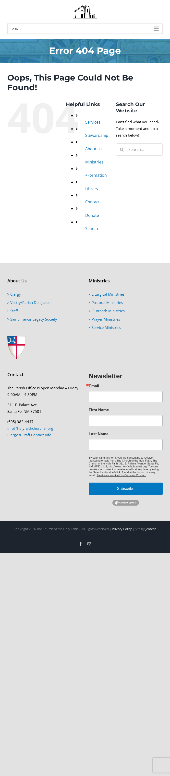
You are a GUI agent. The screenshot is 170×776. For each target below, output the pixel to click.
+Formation (96, 175)
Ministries (94, 162)
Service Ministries (106, 327)
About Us (93, 148)
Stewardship (96, 135)
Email (94, 386)
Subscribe (125, 488)
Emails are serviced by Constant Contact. (121, 475)
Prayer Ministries (106, 319)
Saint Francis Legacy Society (33, 319)
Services (92, 122)
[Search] (122, 149)
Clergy (15, 294)
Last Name (99, 434)
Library (91, 188)
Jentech (151, 529)
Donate (92, 215)
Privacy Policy (122, 529)
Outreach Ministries (108, 310)
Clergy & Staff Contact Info (29, 434)
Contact (92, 202)
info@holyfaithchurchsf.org (30, 428)
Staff (14, 310)
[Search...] (139, 149)
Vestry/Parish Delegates (30, 302)
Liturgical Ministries (108, 294)
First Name (99, 410)
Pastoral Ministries (107, 302)
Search (91, 228)
